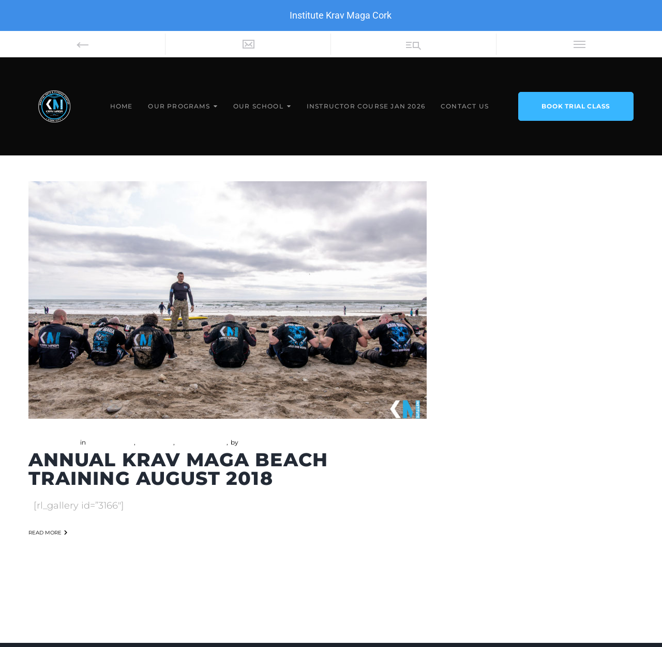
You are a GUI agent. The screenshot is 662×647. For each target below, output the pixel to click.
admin (250, 442)
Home (121, 106)
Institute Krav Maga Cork (341, 15)
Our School (258, 106)
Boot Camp (155, 442)
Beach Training (110, 442)
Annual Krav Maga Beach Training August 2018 (178, 469)
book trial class (575, 106)
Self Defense (195, 442)
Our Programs (178, 106)
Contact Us (465, 106)
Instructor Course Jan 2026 (366, 106)
